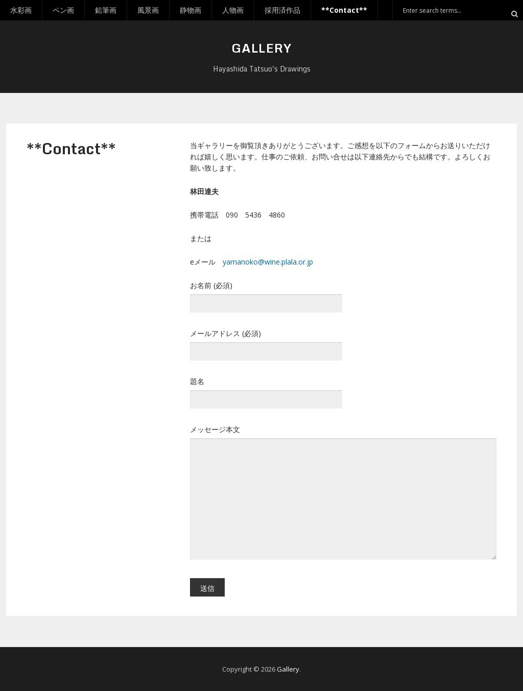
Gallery (261, 48)
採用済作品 (282, 10)
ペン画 (63, 10)
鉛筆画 (105, 10)
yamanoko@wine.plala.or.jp (268, 262)
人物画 (233, 10)
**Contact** (344, 10)
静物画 (190, 10)
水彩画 (21, 10)
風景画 (148, 10)
